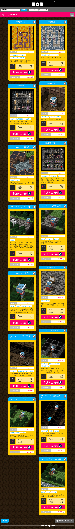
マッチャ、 (30, 52)
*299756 (30, 452)
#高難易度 (54, 176)
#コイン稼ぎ (45, 300)
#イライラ (23, 55)
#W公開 (22, 57)
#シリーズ (49, 239)
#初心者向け (45, 55)
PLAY (22, 72)
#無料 (58, 116)
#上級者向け (14, 55)
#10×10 (56, 431)
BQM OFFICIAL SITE (64, 521)
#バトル (53, 116)
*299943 (61, 260)
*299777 (61, 450)
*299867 (30, 327)
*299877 (61, 322)
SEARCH (23, 9)
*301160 (30, 140)
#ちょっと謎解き (54, 363)
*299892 (30, 264)
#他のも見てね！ (27, 306)
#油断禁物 (28, 119)
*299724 (61, 512)
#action (56, 239)
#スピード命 (14, 57)
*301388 (30, 77)
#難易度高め (19, 119)
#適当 (17, 180)
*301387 (61, 74)
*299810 (30, 390)
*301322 (61, 134)
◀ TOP (5, 521)
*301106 (61, 197)
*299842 (61, 387)
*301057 (30, 198)
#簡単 (12, 180)
